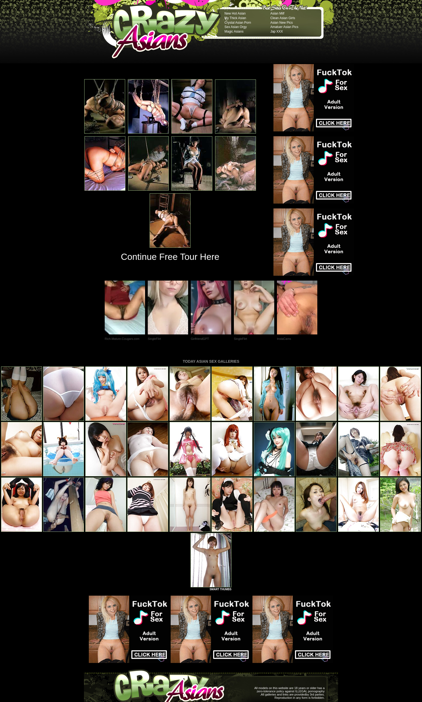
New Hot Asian (235, 13)
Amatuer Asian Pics (284, 27)
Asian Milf (277, 13)
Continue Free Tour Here (170, 257)
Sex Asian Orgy (235, 27)
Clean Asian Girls (282, 18)
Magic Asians (234, 31)
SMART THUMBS (220, 589)
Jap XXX (276, 31)
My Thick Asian (235, 18)
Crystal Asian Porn (237, 23)
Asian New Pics (281, 23)
